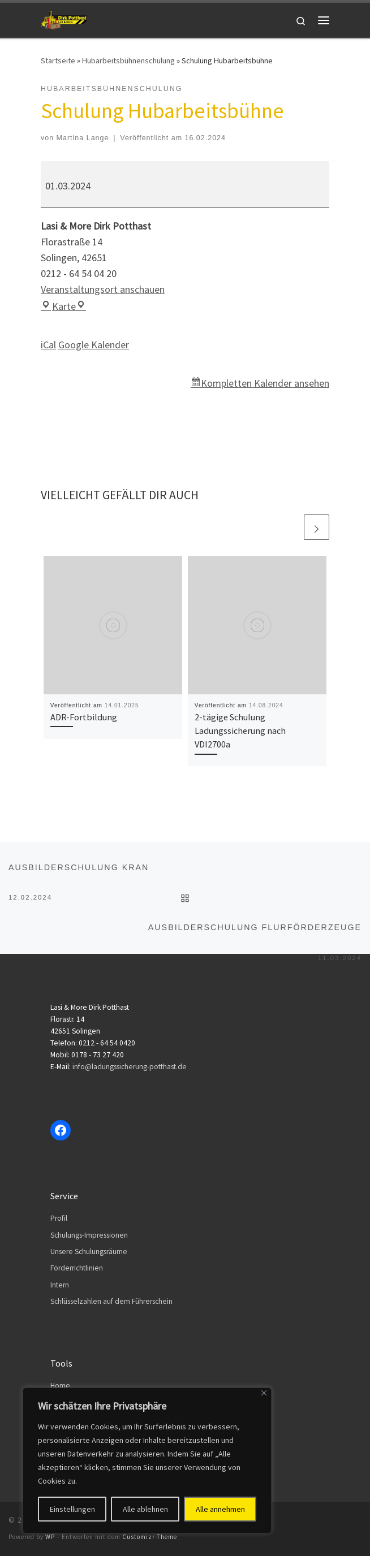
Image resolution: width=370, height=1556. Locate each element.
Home (60, 1385)
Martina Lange (83, 138)
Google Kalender (93, 344)
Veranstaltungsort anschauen (103, 289)
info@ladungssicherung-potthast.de (129, 1066)
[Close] (263, 1392)
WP (50, 1537)
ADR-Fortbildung (83, 717)
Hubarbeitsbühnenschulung (128, 60)
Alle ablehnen (145, 1509)
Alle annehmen (220, 1509)
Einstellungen (72, 1509)
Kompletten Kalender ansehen (265, 383)
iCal (48, 344)
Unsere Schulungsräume (88, 1251)
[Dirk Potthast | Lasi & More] (64, 19)
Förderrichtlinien (76, 1268)
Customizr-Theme (149, 1537)
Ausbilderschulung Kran (78, 873)
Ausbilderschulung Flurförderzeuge (255, 933)
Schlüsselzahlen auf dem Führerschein (111, 1301)
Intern (59, 1285)
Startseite (58, 60)
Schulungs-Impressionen (89, 1235)
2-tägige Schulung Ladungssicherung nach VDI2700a (240, 730)
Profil (58, 1218)
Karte (63, 306)
